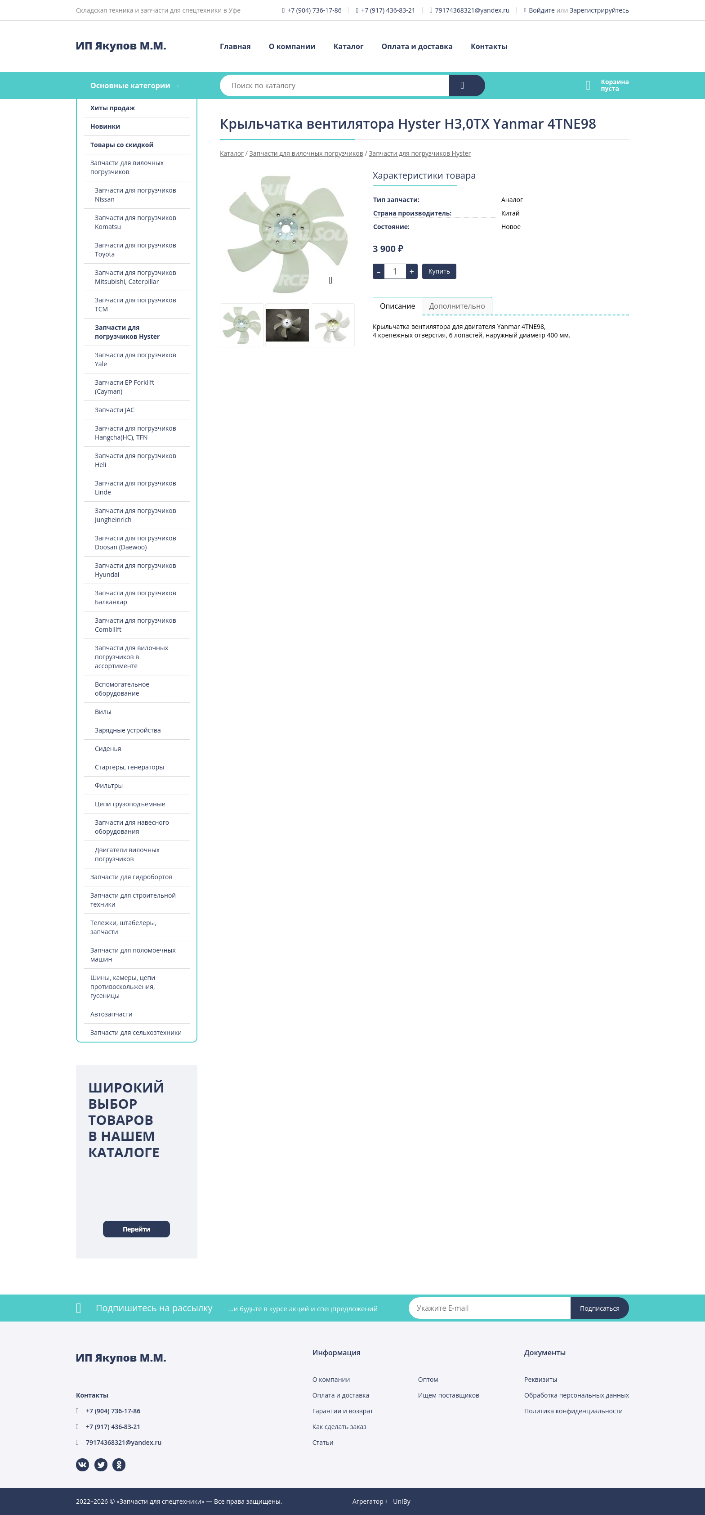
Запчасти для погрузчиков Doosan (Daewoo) (135, 542)
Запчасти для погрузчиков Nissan (135, 194)
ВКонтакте (77, 1458)
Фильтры (109, 785)
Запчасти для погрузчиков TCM (135, 304)
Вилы (103, 711)
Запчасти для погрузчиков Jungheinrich (135, 515)
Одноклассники (114, 1458)
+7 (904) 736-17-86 (314, 10)
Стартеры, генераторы (129, 767)
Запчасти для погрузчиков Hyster (127, 332)
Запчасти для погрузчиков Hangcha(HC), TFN (135, 432)
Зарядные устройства (128, 730)
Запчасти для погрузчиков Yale (135, 359)
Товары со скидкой (122, 144)
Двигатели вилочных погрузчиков (127, 854)
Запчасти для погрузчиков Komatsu (135, 222)
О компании (292, 46)
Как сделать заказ (339, 1426)
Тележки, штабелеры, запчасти (123, 927)
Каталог (349, 46)
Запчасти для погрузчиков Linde (135, 487)
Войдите (542, 10)
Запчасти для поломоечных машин (133, 954)
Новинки (105, 126)
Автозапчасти (111, 1014)
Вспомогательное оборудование (122, 688)
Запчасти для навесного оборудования (132, 827)
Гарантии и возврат (342, 1411)
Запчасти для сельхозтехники (136, 1032)
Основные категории (130, 85)
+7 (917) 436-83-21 (388, 10)
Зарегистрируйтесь (599, 10)
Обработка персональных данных (576, 1395)
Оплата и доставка (417, 46)
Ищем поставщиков (448, 1395)
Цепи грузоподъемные (130, 804)
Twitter (95, 1458)
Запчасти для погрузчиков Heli (135, 460)
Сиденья (108, 748)
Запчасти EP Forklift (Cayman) (124, 387)
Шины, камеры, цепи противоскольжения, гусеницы (122, 986)
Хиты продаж (112, 107)
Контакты (489, 46)
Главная (235, 46)
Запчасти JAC (114, 409)
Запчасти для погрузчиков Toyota (135, 249)
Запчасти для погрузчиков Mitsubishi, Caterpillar (135, 277)
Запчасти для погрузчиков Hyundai (135, 570)
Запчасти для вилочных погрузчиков (127, 167)
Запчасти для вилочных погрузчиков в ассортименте (131, 656)
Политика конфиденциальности (573, 1411)
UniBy (401, 1501)
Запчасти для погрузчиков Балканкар (135, 597)
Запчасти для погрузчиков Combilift (135, 625)
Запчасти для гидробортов (131, 876)
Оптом (428, 1379)
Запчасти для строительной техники (133, 899)
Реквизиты (540, 1379)
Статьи (323, 1442)
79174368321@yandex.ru (472, 10)
